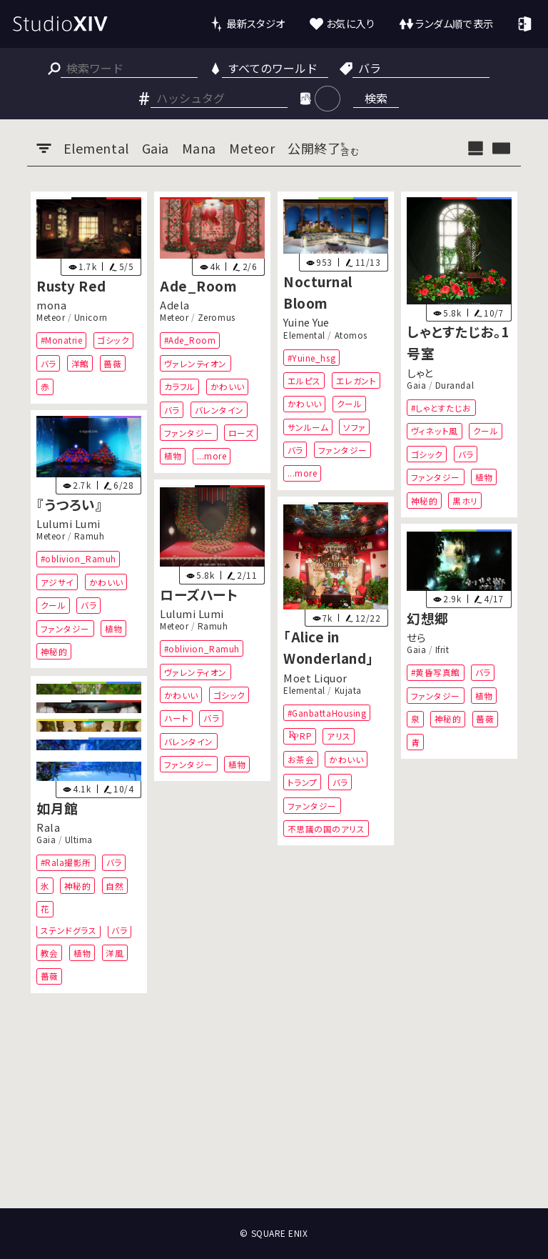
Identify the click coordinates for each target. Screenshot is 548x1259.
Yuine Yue (306, 321)
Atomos (351, 334)
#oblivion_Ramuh (78, 559)
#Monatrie (62, 340)
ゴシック (114, 340)
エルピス (304, 380)
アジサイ (57, 582)
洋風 (115, 952)
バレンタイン (219, 409)
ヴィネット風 (433, 430)
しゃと (420, 371)
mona (51, 304)
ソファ (354, 426)
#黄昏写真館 (435, 673)
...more (212, 455)
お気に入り (350, 23)
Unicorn (91, 317)
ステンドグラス (69, 929)
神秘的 (423, 500)
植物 (173, 455)
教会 (50, 952)
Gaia (416, 384)
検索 (376, 97)
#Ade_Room (190, 340)
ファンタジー (188, 433)
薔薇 (113, 363)
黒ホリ (465, 500)
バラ (48, 363)
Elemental (304, 334)
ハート (176, 718)
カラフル (180, 386)
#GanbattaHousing (327, 713)
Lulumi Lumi (68, 523)
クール (349, 403)
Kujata (348, 690)
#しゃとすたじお (440, 407)
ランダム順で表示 (454, 23)
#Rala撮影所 (66, 862)
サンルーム (308, 426)
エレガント (356, 380)
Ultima (79, 839)
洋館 (80, 363)
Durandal (454, 384)
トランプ (303, 783)
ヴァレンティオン (195, 363)
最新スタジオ (255, 23)
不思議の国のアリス (326, 828)
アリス (339, 736)
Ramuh (89, 536)
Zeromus (216, 317)
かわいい (227, 386)
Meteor (50, 317)
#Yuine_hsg (311, 357)
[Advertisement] (274, 1155)
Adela (175, 304)
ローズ (241, 433)
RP (306, 736)
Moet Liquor (315, 677)
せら (416, 637)
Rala (48, 827)
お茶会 (301, 759)
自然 (115, 885)
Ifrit (442, 650)
